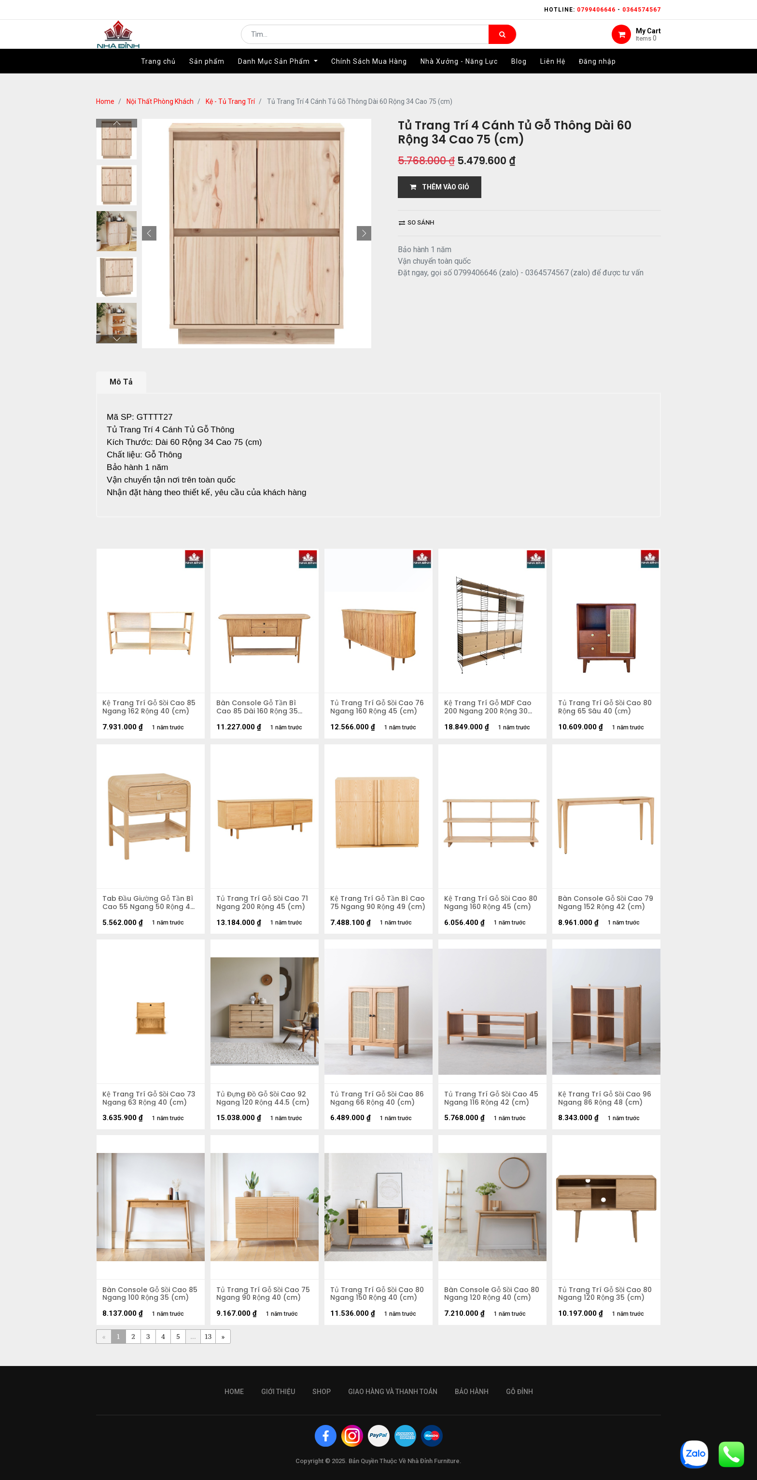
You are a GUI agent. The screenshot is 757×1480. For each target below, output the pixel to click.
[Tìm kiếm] (502, 41)
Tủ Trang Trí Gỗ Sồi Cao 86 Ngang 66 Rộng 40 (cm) (378, 1104)
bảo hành (472, 1391)
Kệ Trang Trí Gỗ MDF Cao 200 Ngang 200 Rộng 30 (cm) (489, 708)
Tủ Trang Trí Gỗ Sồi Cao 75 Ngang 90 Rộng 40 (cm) (264, 1303)
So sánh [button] (416, 222)
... (193, 1346)
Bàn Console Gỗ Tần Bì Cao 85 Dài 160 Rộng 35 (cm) (258, 708)
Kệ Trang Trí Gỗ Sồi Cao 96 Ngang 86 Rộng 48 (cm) (606, 1104)
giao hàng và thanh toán (392, 1391)
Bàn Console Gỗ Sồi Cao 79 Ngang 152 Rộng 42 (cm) (602, 906)
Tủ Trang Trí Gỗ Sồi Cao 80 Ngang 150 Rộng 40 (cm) (378, 1303)
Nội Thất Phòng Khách (160, 101)
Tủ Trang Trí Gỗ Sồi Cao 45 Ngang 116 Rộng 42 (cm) (487, 1104)
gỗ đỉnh (519, 1391)
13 (208, 1346)
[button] (149, 233)
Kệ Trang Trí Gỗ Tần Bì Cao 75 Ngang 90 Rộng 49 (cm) (378, 906)
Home (105, 101)
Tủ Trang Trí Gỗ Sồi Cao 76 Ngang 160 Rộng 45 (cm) (378, 708)
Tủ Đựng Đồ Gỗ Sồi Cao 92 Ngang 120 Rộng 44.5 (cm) (264, 1104)
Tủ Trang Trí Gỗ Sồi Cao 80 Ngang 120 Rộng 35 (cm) (606, 1303)
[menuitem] (158, 76)
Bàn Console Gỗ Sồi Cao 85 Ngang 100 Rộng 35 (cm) (146, 1303)
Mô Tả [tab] (121, 381)
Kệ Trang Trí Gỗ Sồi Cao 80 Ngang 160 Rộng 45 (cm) (492, 906)
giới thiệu (278, 1391)
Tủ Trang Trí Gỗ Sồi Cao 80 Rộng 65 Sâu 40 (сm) (606, 708)
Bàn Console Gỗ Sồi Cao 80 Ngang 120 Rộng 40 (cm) (488, 1303)
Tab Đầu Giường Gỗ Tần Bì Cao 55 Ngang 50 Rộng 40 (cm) (150, 906)
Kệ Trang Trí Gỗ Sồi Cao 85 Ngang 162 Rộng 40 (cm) (150, 708)
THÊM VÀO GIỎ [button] (439, 187)
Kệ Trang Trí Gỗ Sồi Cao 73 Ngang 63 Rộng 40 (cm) (150, 1104)
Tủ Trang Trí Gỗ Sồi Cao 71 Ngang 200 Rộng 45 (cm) (263, 906)
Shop (321, 1391)
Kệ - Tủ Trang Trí (230, 101)
